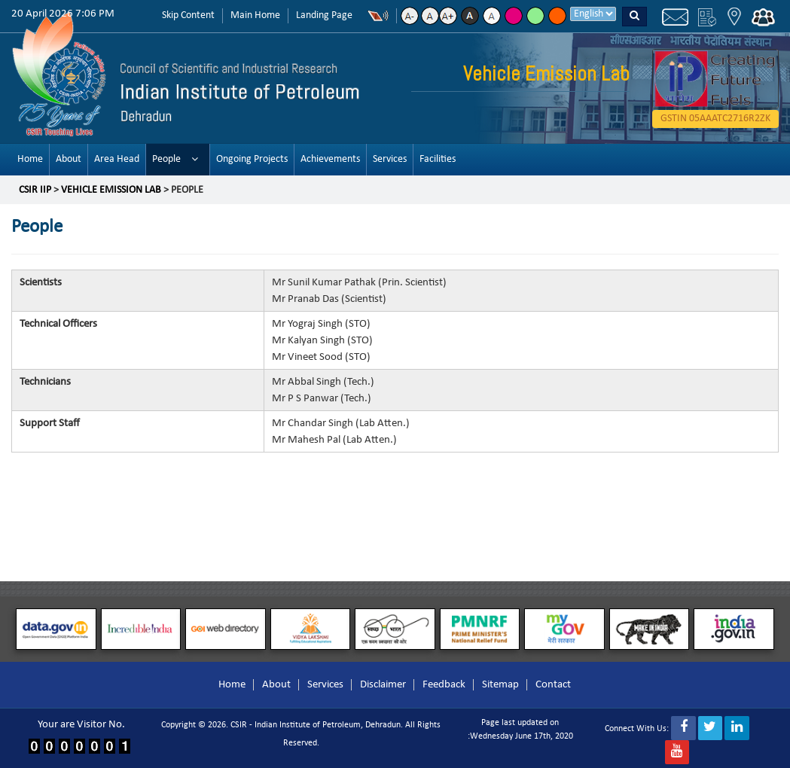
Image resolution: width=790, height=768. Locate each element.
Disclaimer (383, 684)
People (166, 159)
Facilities (437, 159)
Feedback (443, 684)
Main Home (255, 15)
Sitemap (500, 684)
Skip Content (188, 15)
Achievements (330, 159)
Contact (553, 684)
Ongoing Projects (252, 159)
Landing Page (324, 15)
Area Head (116, 159)
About (68, 159)
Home (30, 159)
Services (390, 159)
